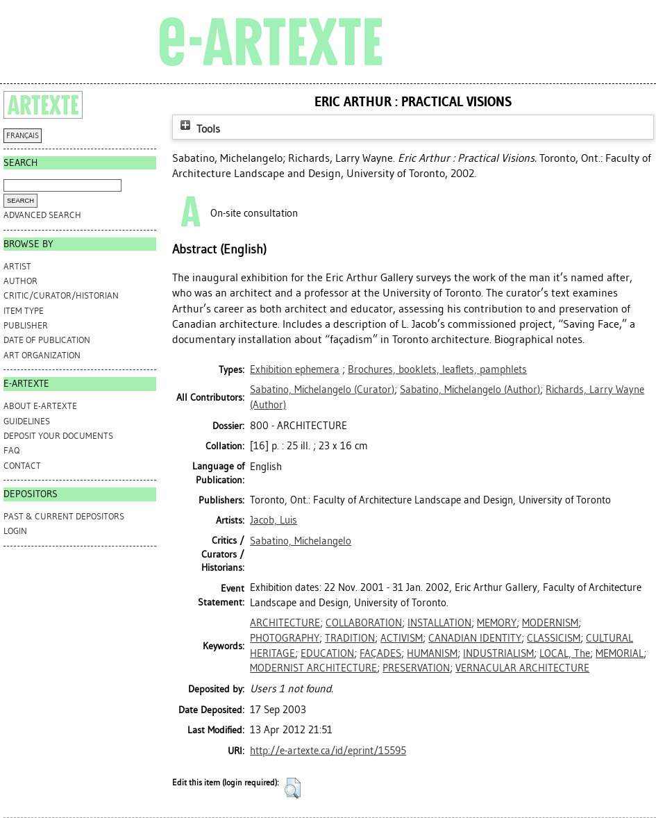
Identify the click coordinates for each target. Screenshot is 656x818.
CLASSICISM (553, 638)
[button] (292, 788)
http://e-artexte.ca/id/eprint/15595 (328, 750)
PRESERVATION (416, 668)
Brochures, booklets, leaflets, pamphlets (437, 369)
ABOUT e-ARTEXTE (40, 406)
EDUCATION (327, 653)
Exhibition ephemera (294, 369)
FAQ (11, 450)
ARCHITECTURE (285, 623)
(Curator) (322, 389)
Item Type (23, 311)
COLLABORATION (364, 623)
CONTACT (22, 465)
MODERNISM (550, 623)
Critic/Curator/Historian (61, 295)
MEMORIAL (620, 653)
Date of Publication (46, 340)
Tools (198, 128)
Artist (17, 266)
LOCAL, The (564, 653)
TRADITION (350, 638)
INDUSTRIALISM (498, 653)
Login (15, 531)
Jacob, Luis (273, 520)
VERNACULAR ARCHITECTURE (522, 668)
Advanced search (42, 215)
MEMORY (496, 623)
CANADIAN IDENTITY (474, 638)
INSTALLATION (439, 623)
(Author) (470, 389)
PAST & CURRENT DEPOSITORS (63, 516)
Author (20, 281)
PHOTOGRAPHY (284, 638)
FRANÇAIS (22, 135)
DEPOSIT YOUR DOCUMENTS (58, 436)
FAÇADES (380, 653)
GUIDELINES (26, 421)
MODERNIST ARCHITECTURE (313, 668)
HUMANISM (432, 653)
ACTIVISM (401, 638)
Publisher (25, 325)
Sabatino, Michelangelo (300, 541)
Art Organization (42, 355)
